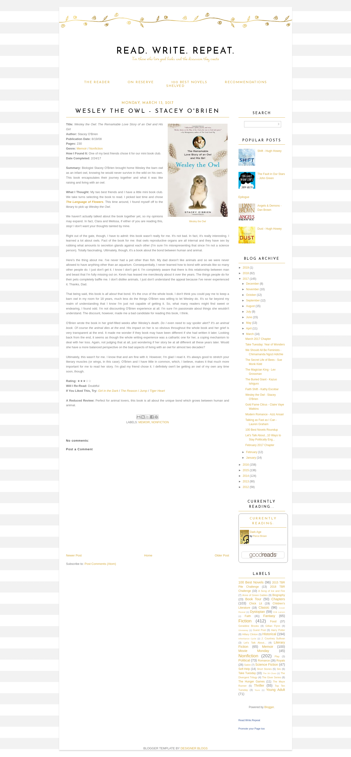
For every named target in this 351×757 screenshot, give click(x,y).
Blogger (269, 707)
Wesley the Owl (197, 221)
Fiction (245, 620)
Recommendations (246, 82)
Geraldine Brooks (249, 625)
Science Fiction (266, 664)
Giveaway (243, 630)
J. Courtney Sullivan (273, 638)
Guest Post (259, 630)
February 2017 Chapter (259, 445)
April (249, 328)
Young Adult (275, 690)
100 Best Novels (189, 82)
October (251, 295)
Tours (257, 690)
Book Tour (253, 599)
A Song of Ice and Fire (271, 591)
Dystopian (257, 612)
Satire (247, 664)
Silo (279, 669)
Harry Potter (278, 630)
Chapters (278, 599)
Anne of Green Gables (255, 595)
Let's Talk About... (255, 642)
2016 (246, 464)
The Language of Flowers (84, 202)
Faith (248, 616)
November (252, 289)
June (249, 317)
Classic (264, 607)
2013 (246, 481)
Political (244, 660)
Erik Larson (279, 612)
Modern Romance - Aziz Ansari (264, 414)
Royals (280, 660)
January (251, 457)
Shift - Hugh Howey (269, 151)
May (248, 322)
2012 (246, 487)
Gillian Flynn (272, 625)
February (251, 452)
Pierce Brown (260, 536)
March (250, 334)
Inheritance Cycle (247, 638)
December (252, 283)
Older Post (222, 555)
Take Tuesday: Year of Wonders (265, 344)
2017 (246, 278)
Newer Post (74, 555)
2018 (246, 273)
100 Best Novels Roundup (261, 429)
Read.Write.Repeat (249, 720)
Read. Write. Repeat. (175, 51)
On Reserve (141, 82)
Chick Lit (255, 603)
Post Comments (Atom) (100, 564)
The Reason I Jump (134, 390)
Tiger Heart (157, 390)
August (250, 306)
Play (277, 656)
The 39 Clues (269, 673)
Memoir (82, 148)
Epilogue (244, 197)
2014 (246, 475)
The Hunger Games (252, 681)
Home (148, 555)
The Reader (97, 82)
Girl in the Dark (108, 390)
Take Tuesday (247, 673)
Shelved (175, 86)
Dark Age (255, 532)
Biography (279, 595)
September (253, 300)
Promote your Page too (252, 728)
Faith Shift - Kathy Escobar (262, 389)
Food (273, 621)
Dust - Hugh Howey (269, 228)
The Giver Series (271, 677)
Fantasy (269, 616)
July (248, 311)
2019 (246, 267)
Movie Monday (254, 651)
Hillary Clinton (250, 634)
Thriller (259, 685)
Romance (264, 660)
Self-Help (244, 669)
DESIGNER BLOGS (194, 748)
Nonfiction (96, 148)
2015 (246, 470)
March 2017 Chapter (258, 339)
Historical (269, 634)
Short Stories (264, 669)
